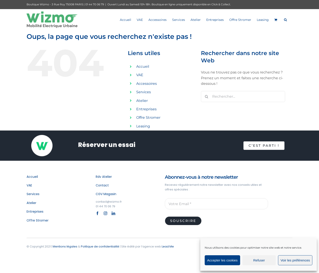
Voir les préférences (295, 260)
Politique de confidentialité (100, 246)
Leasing (143, 126)
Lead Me (168, 246)
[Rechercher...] (243, 96)
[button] (285, 19)
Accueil (142, 66)
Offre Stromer (148, 117)
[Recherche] (206, 96)
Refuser (259, 260)
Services (143, 92)
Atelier (142, 101)
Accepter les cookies (222, 260)
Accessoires (146, 83)
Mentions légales (65, 246)
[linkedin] (113, 213)
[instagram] (105, 213)
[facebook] (97, 213)
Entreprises (146, 109)
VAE (139, 75)
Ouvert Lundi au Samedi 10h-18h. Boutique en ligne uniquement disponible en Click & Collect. (169, 4)
